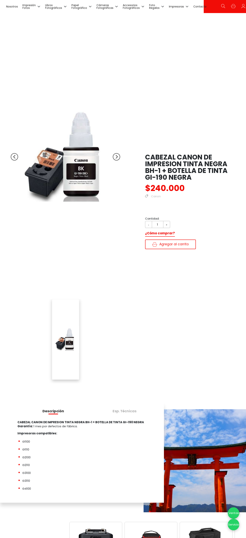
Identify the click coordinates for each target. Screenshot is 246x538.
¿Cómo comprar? (160, 233)
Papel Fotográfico (79, 6)
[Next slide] (116, 156)
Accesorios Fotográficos (131, 6)
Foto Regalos (154, 6)
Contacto (199, 6)
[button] (53, 411)
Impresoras (176, 6)
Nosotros (12, 6)
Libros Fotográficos (53, 6)
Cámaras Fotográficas (104, 6)
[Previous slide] (14, 156)
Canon (156, 196)
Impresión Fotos (29, 6)
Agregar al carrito (170, 244)
